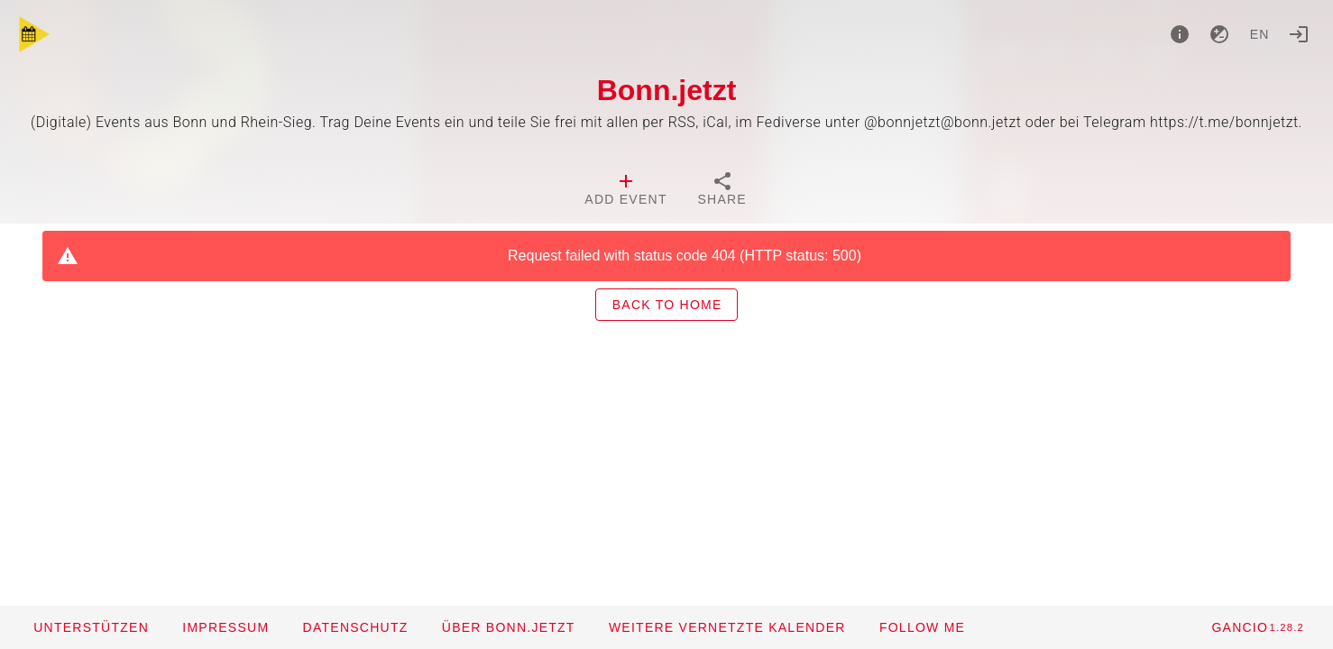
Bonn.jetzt (667, 90)
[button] (726, 627)
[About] (1180, 34)
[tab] (625, 191)
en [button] (1260, 34)
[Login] (1299, 34)
